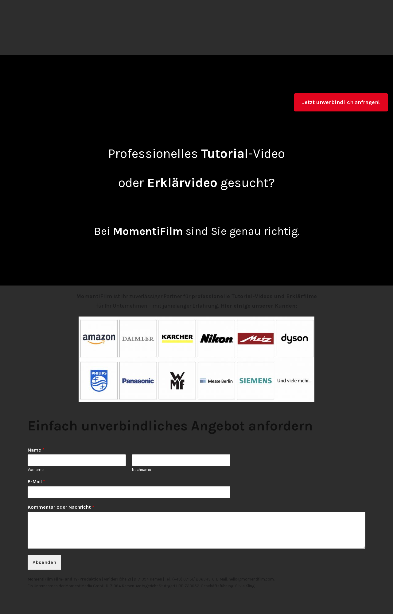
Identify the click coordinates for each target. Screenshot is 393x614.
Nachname (141, 469)
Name (36, 450)
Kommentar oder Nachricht (61, 507)
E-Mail (36, 481)
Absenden (44, 562)
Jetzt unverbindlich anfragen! (341, 102)
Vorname (36, 469)
